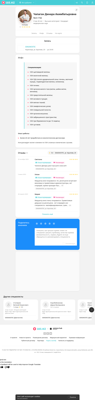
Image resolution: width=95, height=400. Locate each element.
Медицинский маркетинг (58, 338)
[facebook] (47, 333)
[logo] (8, 2)
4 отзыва (25, 25)
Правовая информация (77, 338)
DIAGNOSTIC (30, 47)
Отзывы (49, 33)
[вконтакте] (50, 333)
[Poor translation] (7, 367)
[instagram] (44, 333)
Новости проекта (25, 338)
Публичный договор (28, 341)
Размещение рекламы (40, 338)
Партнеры (40, 341)
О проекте (13, 338)
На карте (58, 33)
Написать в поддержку (66, 341)
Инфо (41, 33)
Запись (34, 33)
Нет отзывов (54, 307)
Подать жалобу (51, 341)
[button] (27, 2)
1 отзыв (15, 307)
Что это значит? (22, 398)
